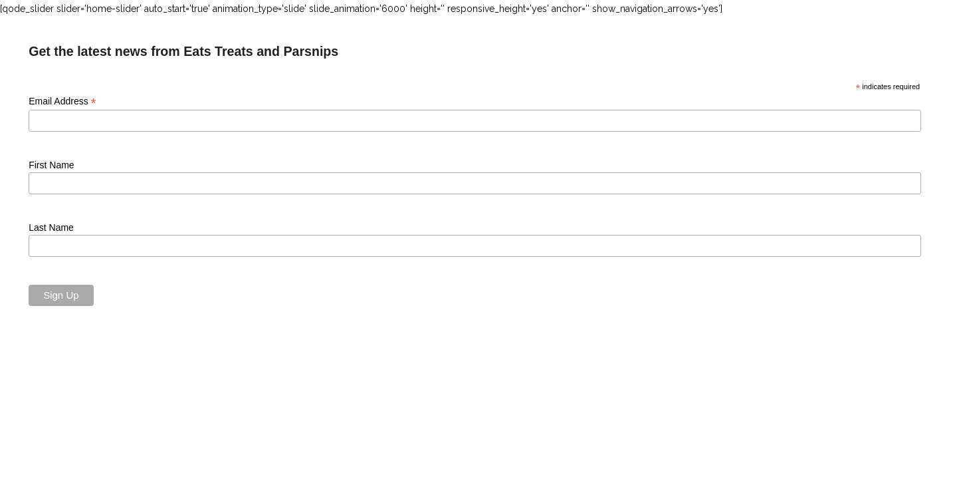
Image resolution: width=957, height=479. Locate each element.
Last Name (51, 227)
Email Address (62, 101)
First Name (51, 165)
